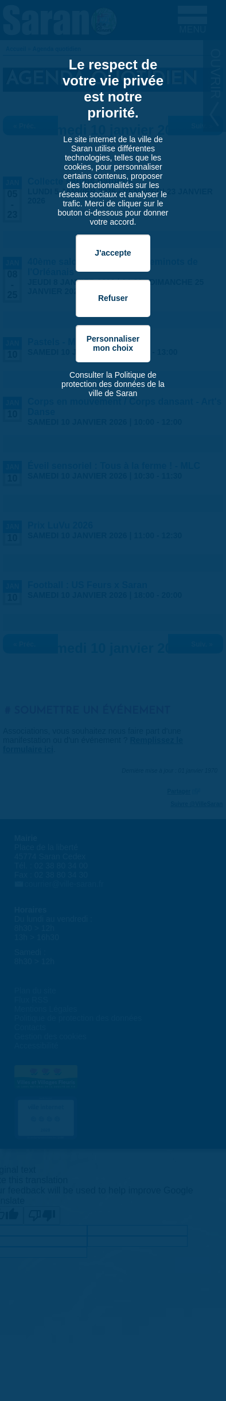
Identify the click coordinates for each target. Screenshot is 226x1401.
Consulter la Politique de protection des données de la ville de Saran (113, 384)
